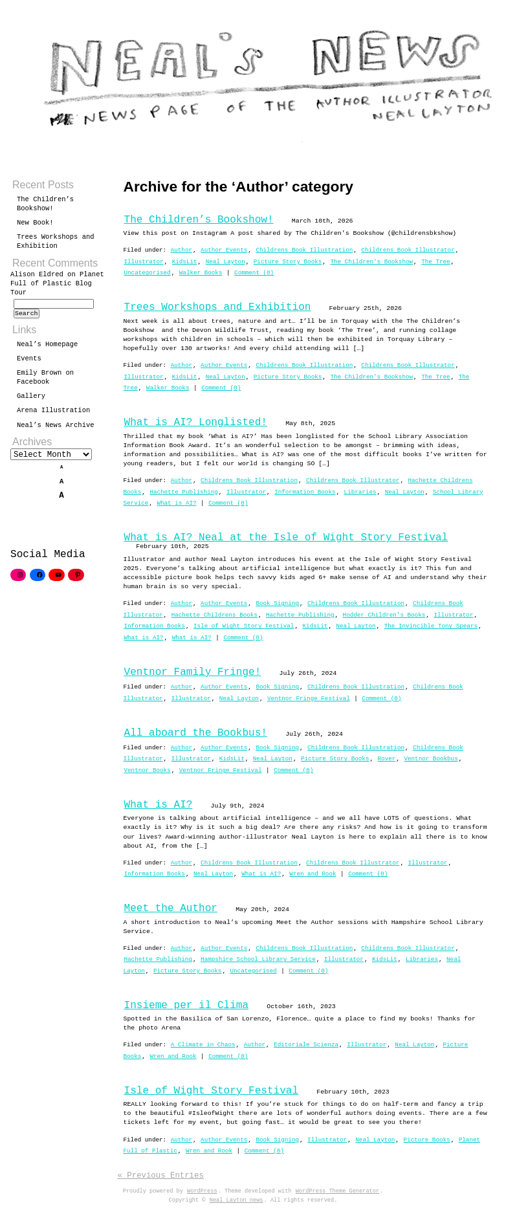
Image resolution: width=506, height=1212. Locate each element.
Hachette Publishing (183, 492)
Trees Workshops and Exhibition (217, 307)
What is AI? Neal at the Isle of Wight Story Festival (286, 538)
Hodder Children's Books (384, 615)
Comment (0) (254, 273)
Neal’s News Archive (55, 429)
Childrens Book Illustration (304, 250)
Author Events (224, 250)
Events (29, 362)
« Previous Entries (161, 1175)
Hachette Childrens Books (214, 615)
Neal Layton (225, 262)
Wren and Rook (312, 874)
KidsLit (184, 262)
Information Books (304, 492)
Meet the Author (170, 908)
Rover (387, 759)
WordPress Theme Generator (337, 1191)
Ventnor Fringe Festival (308, 698)
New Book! (35, 222)
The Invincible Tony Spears (431, 626)
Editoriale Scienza (306, 1045)
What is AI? (176, 503)
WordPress (202, 1191)
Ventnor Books (147, 770)
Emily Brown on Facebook (45, 381)
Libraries (360, 492)
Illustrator (144, 262)
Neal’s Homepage (47, 348)
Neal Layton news (236, 1200)
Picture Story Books (288, 262)
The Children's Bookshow (371, 262)
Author (181, 250)
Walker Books (201, 273)
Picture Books (426, 1140)
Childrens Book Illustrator (407, 250)
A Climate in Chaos (203, 1045)
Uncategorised (147, 273)
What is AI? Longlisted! (195, 422)
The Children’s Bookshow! (199, 220)
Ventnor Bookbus (430, 759)
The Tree (435, 262)
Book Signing (277, 603)
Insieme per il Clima (186, 1005)
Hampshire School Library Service (258, 959)
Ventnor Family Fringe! (192, 672)
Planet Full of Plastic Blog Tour (57, 283)
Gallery (31, 399)
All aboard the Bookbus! (195, 733)
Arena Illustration (53, 414)
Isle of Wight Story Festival (243, 626)
